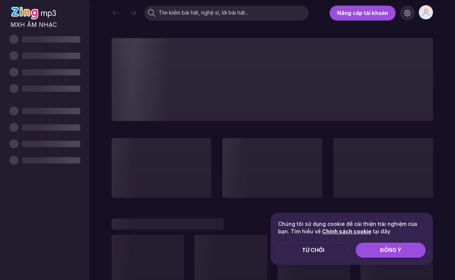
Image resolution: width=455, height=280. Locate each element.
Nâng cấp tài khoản (362, 13)
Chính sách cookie (346, 231)
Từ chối (313, 250)
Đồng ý (390, 250)
